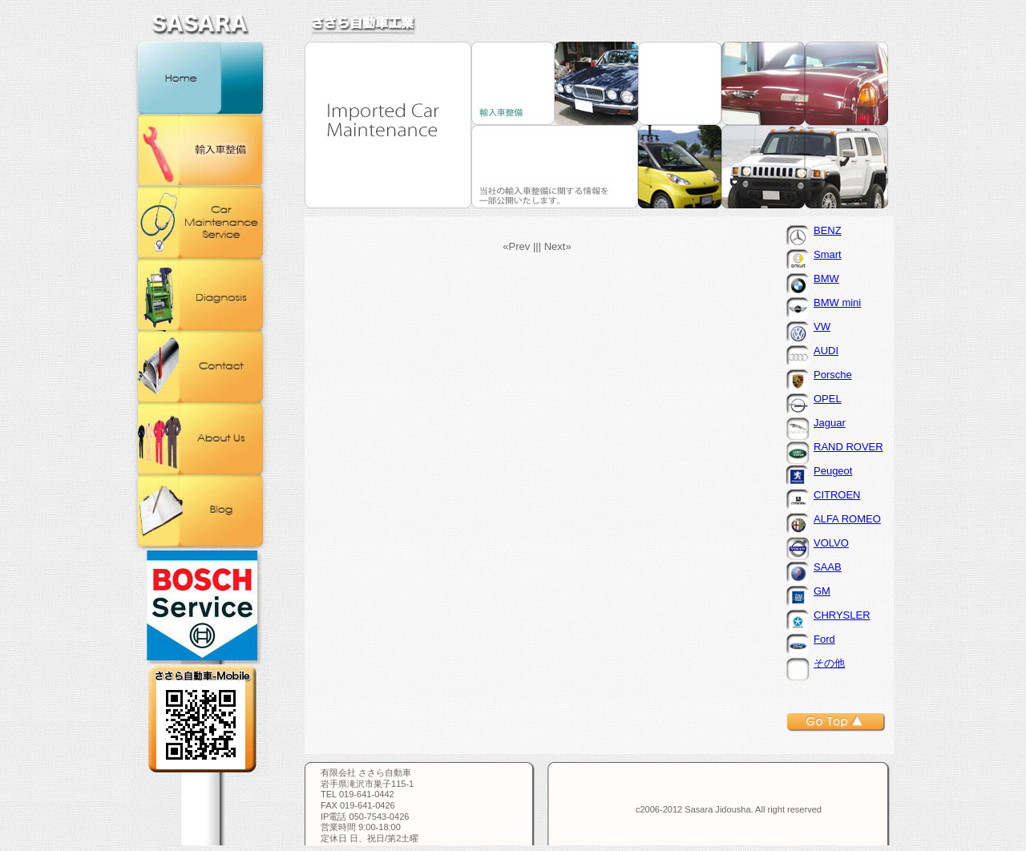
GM (822, 591)
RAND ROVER (848, 447)
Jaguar (830, 423)
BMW (826, 278)
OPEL (828, 399)
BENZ (828, 230)
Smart (828, 254)
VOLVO (831, 543)
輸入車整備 (200, 150)
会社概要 (200, 438)
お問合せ (200, 366)
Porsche (833, 375)
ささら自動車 (364, 24)
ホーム (200, 78)
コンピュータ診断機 (200, 294)
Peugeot (833, 471)
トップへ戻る (836, 722)
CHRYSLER (842, 615)
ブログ (200, 510)
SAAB (828, 567)
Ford (824, 639)
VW (822, 327)
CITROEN (837, 495)
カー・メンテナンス (200, 222)
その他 (829, 663)
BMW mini (837, 302)
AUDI (826, 351)
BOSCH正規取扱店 (200, 605)
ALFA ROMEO (847, 519)
